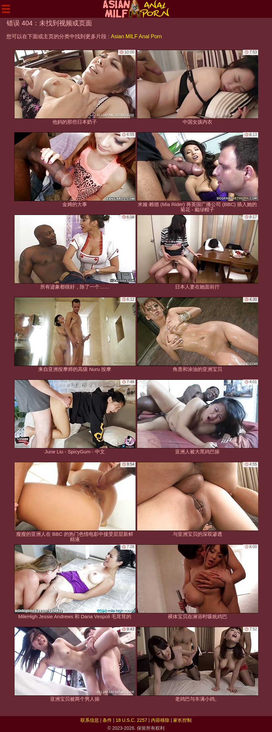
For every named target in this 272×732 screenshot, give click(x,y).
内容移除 (160, 720)
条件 (107, 720)
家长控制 (182, 720)
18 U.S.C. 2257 (131, 720)
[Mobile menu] (6, 9)
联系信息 (89, 720)
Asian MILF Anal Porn (136, 36)
